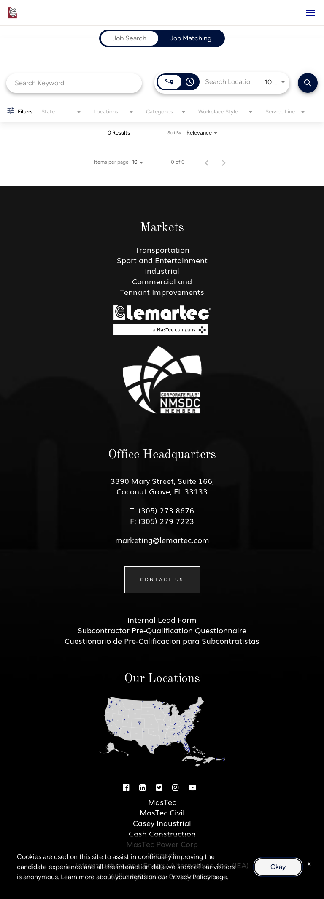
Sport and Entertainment (162, 259)
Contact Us (162, 579)
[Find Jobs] (308, 83)
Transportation (162, 249)
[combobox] (74, 83)
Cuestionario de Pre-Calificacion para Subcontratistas (162, 640)
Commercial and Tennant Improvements (162, 286)
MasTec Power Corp (162, 843)
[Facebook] (126, 786)
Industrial (162, 270)
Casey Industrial (162, 822)
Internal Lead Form (162, 619)
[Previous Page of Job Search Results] (206, 162)
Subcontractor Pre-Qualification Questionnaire (162, 629)
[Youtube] (192, 786)
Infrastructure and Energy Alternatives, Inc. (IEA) (162, 864)
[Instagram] (175, 786)
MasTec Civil (162, 812)
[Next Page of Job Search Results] (223, 162)
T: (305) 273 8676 (162, 510)
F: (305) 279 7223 (162, 520)
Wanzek (162, 854)
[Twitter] (159, 786)
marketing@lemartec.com (162, 539)
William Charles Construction (162, 875)
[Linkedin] (142, 786)
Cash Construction (162, 833)
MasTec (162, 801)
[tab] (129, 38)
